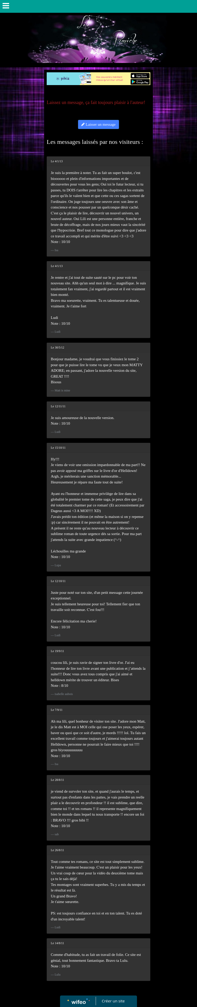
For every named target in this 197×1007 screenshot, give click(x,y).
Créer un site (113, 1000)
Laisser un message (98, 124)
